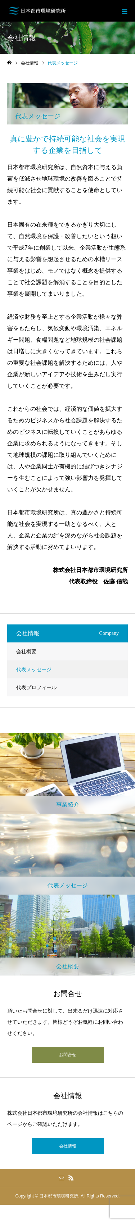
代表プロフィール (36, 687)
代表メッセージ (33, 669)
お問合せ (67, 1054)
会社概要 (26, 651)
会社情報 (67, 1146)
